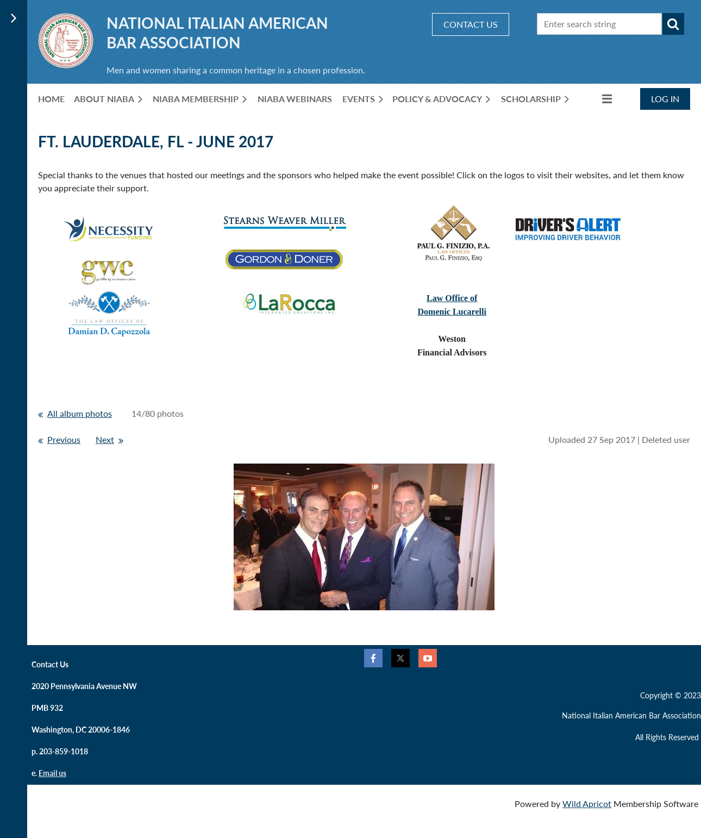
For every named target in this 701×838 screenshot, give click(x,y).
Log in (665, 98)
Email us (52, 773)
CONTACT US (470, 24)
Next (105, 439)
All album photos (79, 413)
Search (673, 24)
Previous (63, 439)
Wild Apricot (586, 803)
